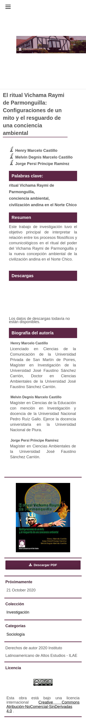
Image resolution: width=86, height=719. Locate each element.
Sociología (16, 634)
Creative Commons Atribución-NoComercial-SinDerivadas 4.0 (43, 706)
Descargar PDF (45, 565)
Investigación (18, 612)
